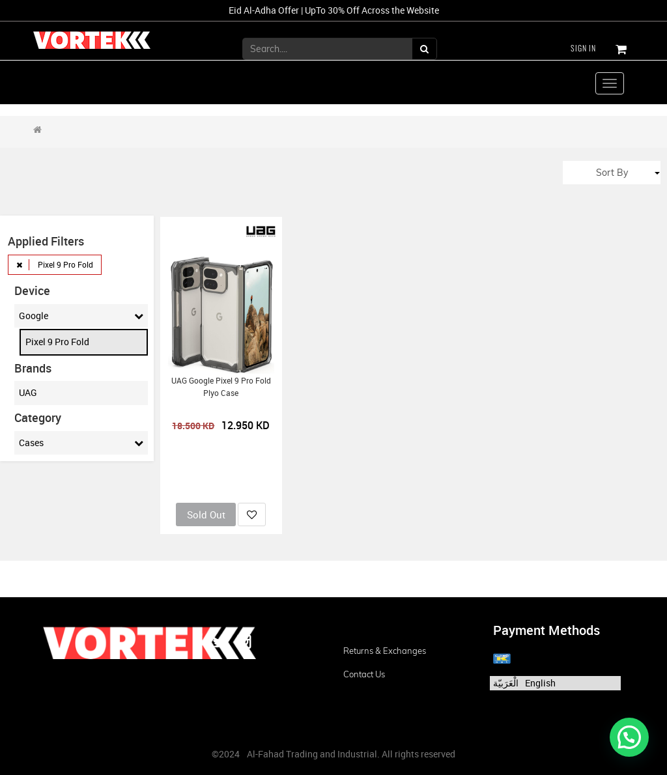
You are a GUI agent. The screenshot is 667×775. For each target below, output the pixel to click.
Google (81, 316)
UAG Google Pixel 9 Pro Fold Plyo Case (221, 387)
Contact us (364, 674)
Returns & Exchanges (384, 650)
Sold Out (206, 514)
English (540, 683)
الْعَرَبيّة (505, 683)
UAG (28, 392)
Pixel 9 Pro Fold (57, 341)
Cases (81, 443)
